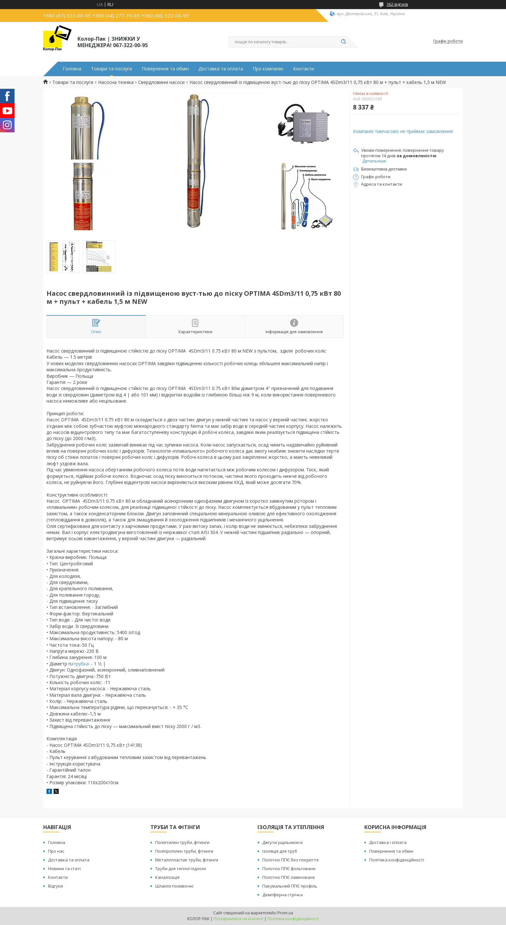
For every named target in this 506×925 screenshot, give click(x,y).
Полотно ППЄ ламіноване (288, 877)
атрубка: (80, 664)
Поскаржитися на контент (238, 918)
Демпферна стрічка (282, 895)
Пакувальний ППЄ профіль (289, 886)
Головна (72, 69)
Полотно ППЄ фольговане (289, 868)
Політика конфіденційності (396, 860)
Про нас (56, 851)
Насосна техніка (116, 82)
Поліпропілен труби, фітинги (184, 851)
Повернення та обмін (165, 69)
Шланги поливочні (174, 886)
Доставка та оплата (220, 69)
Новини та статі (64, 868)
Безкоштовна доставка (384, 169)
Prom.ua (285, 913)
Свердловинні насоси (161, 82)
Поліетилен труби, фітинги (182, 842)
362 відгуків (397, 4)
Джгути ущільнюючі (282, 842)
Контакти (303, 69)
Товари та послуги (111, 69)
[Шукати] (343, 42)
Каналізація (167, 877)
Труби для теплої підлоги (180, 868)
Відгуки (55, 886)
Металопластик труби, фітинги (186, 860)
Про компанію (268, 69)
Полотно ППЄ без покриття (290, 860)
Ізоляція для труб (279, 851)
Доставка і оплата (388, 842)
